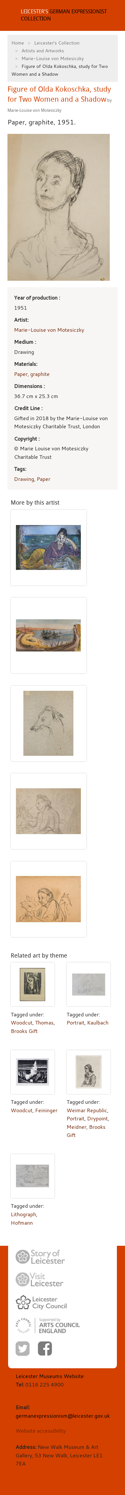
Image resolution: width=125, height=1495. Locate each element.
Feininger (46, 1110)
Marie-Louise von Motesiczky (52, 58)
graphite (40, 374)
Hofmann (22, 1222)
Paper (21, 374)
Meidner (76, 1126)
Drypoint (97, 1118)
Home (17, 43)
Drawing (24, 479)
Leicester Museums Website (50, 1376)
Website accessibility (41, 1430)
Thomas (44, 1022)
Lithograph (23, 1214)
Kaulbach (97, 1022)
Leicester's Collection (57, 43)
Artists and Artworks (42, 50)
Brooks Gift (24, 1031)
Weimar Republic (87, 1110)
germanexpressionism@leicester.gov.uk (63, 1415)
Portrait (75, 1022)
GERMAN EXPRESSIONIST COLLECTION (64, 15)
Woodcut (21, 1022)
